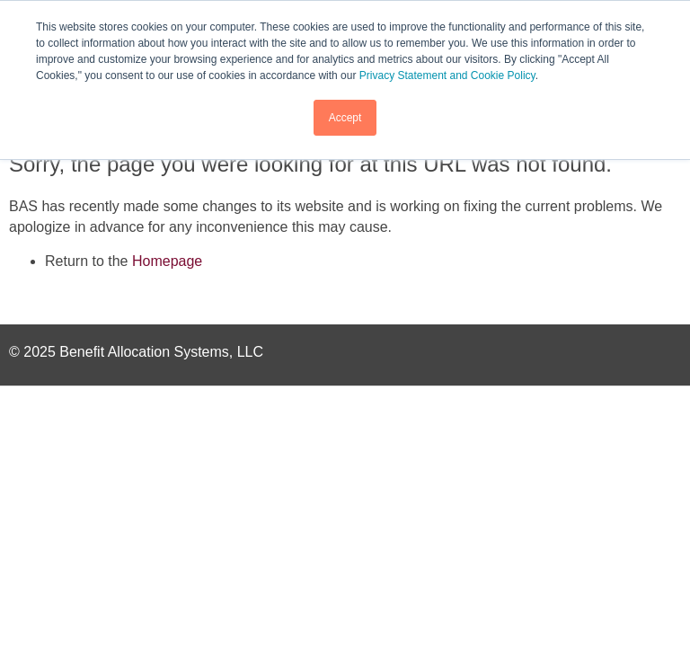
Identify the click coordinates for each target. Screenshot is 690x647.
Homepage (167, 261)
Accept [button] (345, 117)
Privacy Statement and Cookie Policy (447, 75)
